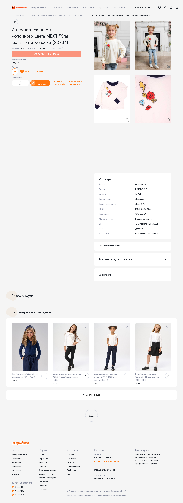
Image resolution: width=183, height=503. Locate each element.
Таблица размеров (47, 478)
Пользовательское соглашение (112, 495)
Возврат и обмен (46, 474)
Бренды (42, 466)
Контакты (43, 489)
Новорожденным (19, 455)
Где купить (44, 481)
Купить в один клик (59, 83)
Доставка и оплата (47, 470)
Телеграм (71, 462)
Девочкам (16, 459)
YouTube (70, 455)
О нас (41, 455)
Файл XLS (19, 487)
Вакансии (43, 485)
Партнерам (44, 459)
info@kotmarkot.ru (105, 470)
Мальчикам (16, 462)
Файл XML (19, 491)
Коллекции (16, 474)
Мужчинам (16, 470)
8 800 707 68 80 (143, 7)
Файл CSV (19, 495)
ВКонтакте (71, 459)
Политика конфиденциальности (81, 495)
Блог (69, 474)
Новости (43, 462)
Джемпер (41, 48)
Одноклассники (73, 466)
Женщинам (16, 466)
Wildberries (71, 470)
